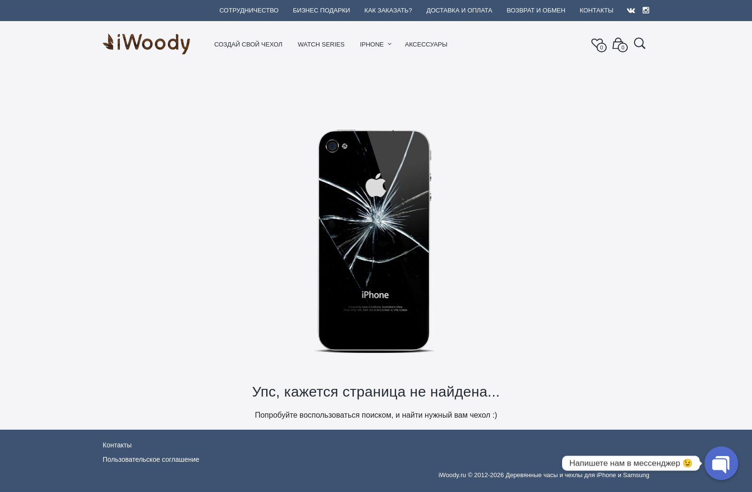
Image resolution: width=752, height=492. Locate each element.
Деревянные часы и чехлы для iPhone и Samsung (577, 475)
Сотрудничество (248, 10)
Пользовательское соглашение (151, 459)
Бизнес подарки (321, 10)
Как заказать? (388, 10)
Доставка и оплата (459, 10)
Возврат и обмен (535, 10)
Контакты (596, 10)
